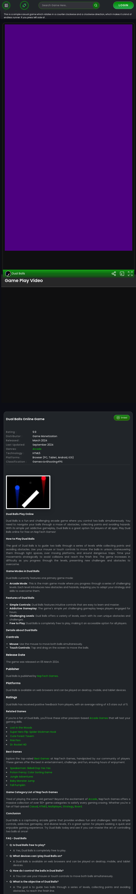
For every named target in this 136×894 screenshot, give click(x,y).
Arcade (48, 650)
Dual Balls (26, 475)
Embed (122, 619)
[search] (96, 5)
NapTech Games (58, 881)
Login (123, 5)
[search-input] (66, 5)
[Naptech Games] (24, 5)
